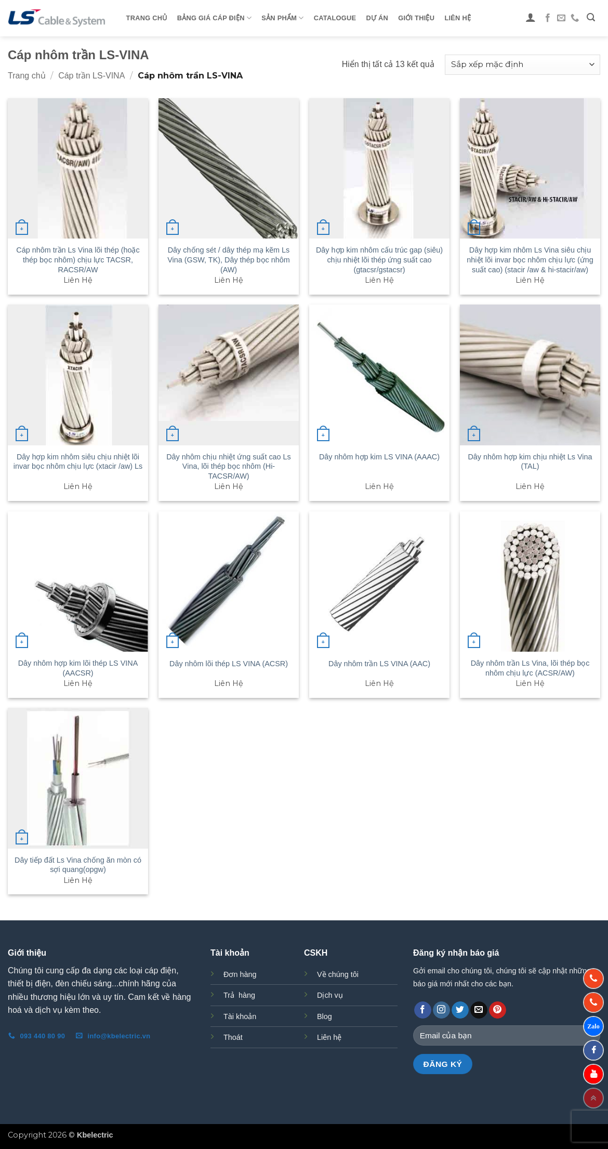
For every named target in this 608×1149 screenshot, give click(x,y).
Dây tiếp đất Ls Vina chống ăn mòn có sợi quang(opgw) (78, 865)
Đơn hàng (239, 974)
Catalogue (335, 18)
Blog (324, 1016)
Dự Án (377, 18)
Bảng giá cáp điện (214, 18)
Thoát (233, 1037)
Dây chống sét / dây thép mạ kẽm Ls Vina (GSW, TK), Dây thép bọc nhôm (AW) (228, 259)
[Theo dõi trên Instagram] (441, 1010)
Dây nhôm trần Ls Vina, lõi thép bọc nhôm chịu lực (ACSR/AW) (530, 668)
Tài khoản (239, 1016)
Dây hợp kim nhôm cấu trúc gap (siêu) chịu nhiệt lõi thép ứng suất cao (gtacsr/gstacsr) (379, 259)
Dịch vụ (330, 995)
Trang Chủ (146, 18)
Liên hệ (329, 1037)
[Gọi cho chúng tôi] (575, 18)
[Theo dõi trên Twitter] (460, 1010)
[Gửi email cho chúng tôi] (561, 18)
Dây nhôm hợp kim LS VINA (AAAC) (379, 457)
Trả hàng (239, 995)
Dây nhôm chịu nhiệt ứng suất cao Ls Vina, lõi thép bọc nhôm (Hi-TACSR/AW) (228, 466)
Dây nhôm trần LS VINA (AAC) (379, 663)
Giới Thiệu (416, 18)
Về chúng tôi (338, 974)
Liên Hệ (457, 18)
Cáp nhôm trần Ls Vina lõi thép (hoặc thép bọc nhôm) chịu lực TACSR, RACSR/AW (77, 259)
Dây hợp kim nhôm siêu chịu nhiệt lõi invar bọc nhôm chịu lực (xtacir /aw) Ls (78, 462)
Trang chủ (27, 75)
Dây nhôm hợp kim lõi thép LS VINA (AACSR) (78, 668)
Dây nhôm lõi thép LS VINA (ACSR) (228, 663)
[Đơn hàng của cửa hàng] (522, 65)
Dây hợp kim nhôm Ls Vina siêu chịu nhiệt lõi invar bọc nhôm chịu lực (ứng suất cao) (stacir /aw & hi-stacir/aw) (530, 259)
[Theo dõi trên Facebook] (548, 18)
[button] (531, 17)
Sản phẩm (282, 18)
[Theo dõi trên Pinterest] (497, 1010)
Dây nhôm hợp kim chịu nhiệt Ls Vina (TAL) (530, 462)
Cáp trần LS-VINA (91, 75)
